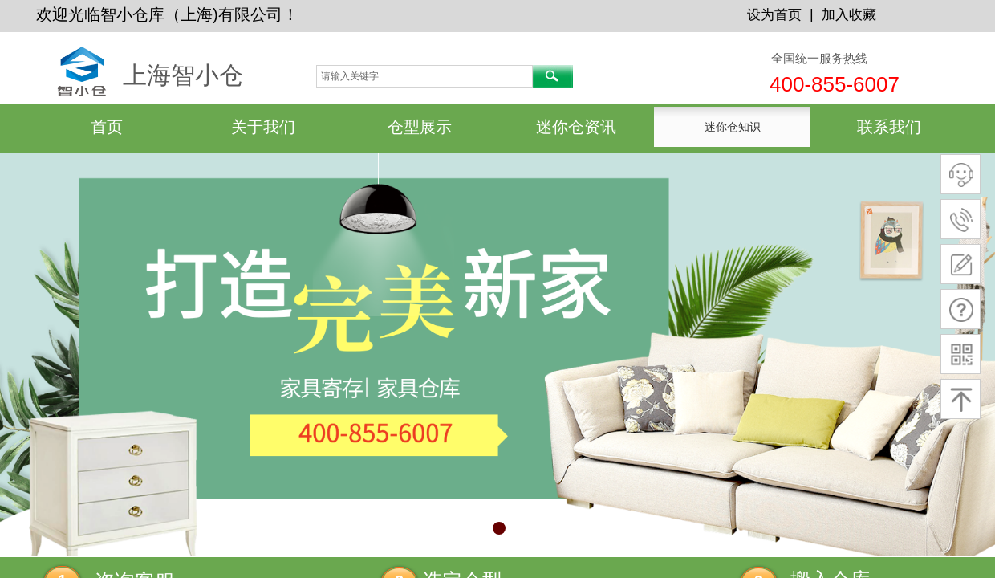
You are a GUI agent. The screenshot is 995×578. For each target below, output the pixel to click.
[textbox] (424, 76)
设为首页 (774, 14)
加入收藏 (849, 14)
